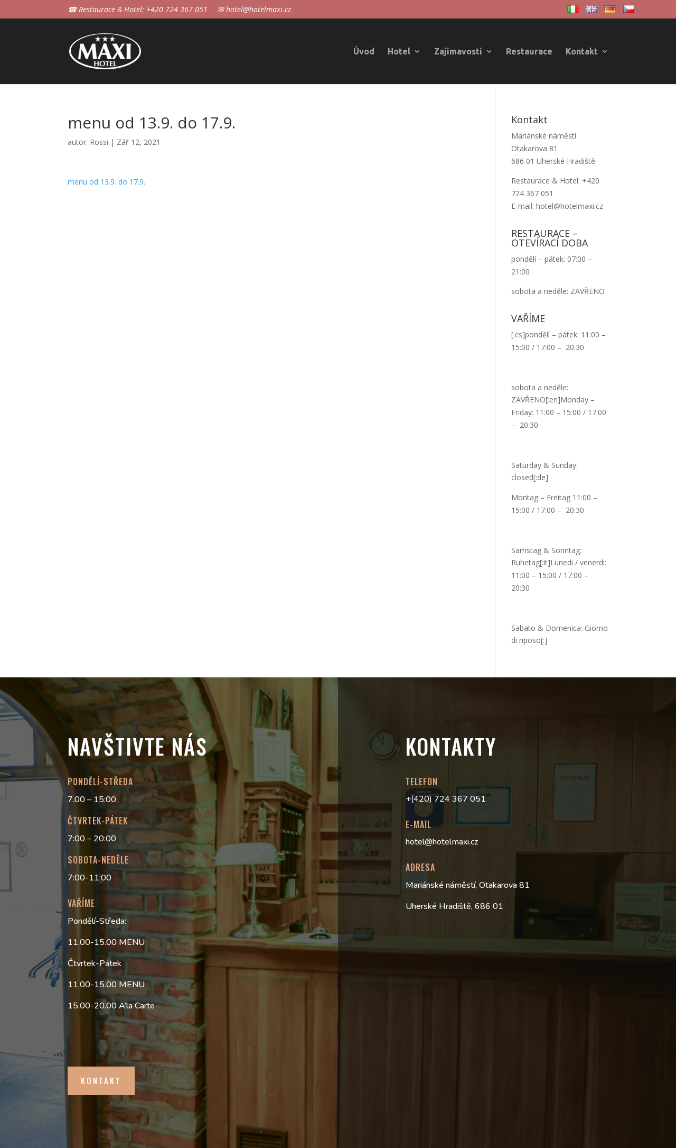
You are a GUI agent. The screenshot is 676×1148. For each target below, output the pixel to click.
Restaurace (529, 52)
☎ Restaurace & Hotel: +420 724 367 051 (138, 10)
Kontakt (582, 52)
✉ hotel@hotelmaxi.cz (254, 10)
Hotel (399, 52)
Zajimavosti (458, 52)
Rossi (99, 142)
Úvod (363, 52)
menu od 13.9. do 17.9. (106, 182)
